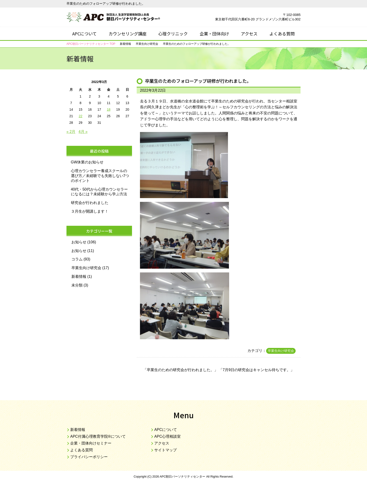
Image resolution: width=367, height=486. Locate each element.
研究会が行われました (89, 203)
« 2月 (70, 132)
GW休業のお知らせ (87, 162)
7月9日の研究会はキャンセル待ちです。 (256, 370)
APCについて (84, 33)
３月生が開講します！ (89, 211)
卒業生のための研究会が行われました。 (180, 370)
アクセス (249, 33)
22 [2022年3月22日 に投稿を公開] (80, 116)
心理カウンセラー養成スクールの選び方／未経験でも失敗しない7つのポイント (100, 176)
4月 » (83, 132)
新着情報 (78, 277)
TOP (90, 43)
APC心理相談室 (167, 436)
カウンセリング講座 (128, 33)
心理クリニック (173, 33)
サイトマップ (165, 450)
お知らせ (78, 242)
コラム (77, 259)
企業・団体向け (214, 33)
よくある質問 (282, 33)
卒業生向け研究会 (281, 351)
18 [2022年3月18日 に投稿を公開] (108, 109)
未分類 (77, 285)
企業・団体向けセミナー (90, 443)
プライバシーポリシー (89, 457)
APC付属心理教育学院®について (98, 436)
